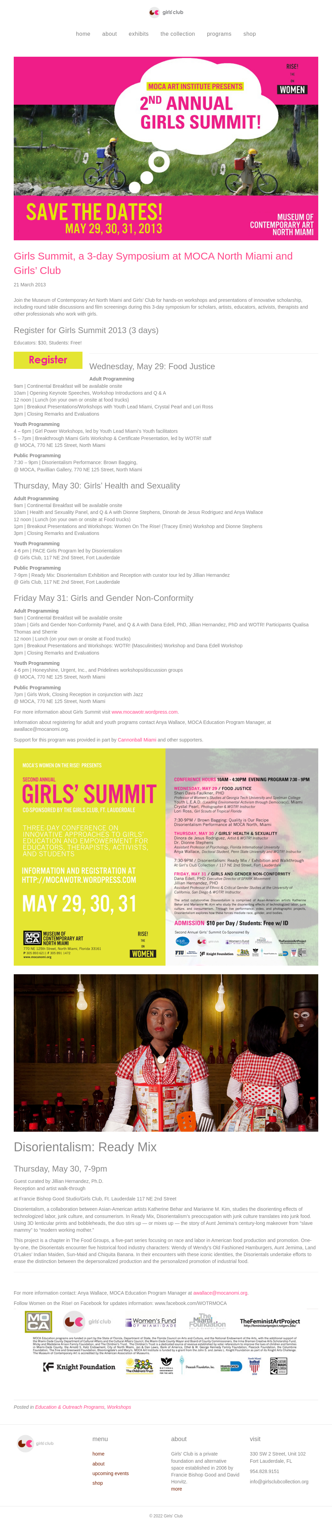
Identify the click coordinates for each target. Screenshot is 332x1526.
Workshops (119, 1407)
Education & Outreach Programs (69, 1407)
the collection (178, 34)
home (83, 34)
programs (219, 34)
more (176, 1489)
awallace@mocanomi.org (220, 1293)
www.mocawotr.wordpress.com (145, 712)
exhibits (139, 34)
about (109, 34)
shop (249, 34)
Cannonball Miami (137, 740)
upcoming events (110, 1473)
